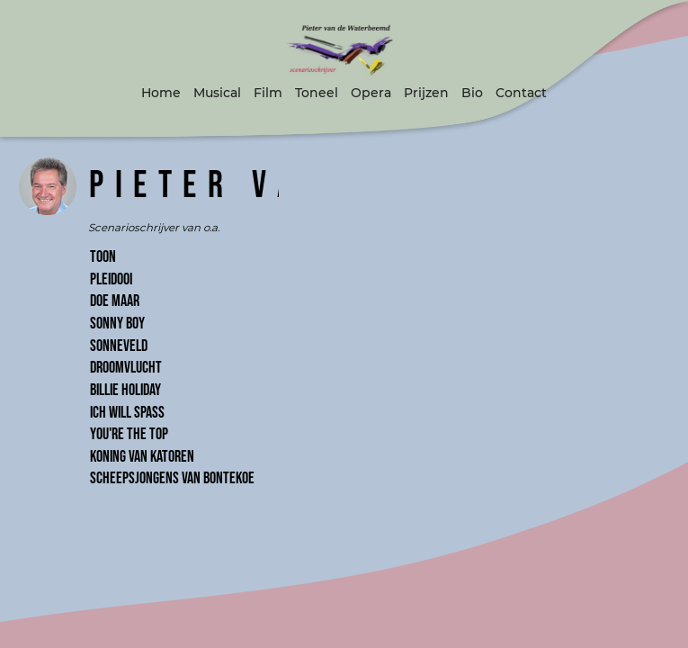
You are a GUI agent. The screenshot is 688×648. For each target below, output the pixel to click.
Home (161, 93)
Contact (521, 93)
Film (268, 93)
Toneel (316, 93)
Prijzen (426, 93)
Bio (472, 93)
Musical (217, 93)
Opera (371, 93)
